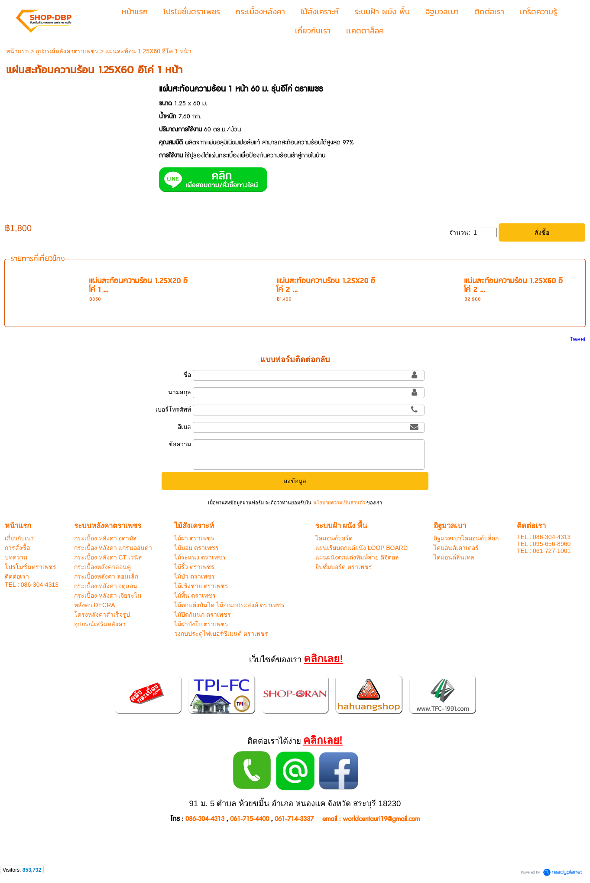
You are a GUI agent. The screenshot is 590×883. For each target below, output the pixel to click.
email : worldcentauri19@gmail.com (371, 819)
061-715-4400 (249, 819)
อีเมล (184, 426)
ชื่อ (187, 374)
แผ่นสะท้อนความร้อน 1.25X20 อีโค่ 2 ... (325, 285)
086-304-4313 (204, 819)
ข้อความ (180, 444)
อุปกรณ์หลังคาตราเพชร (67, 51)
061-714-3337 (294, 819)
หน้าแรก (17, 51)
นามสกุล (179, 392)
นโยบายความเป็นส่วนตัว (338, 502)
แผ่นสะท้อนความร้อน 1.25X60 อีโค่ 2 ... (513, 285)
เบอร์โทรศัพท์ (173, 409)
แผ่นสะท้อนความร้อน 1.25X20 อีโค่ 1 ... (138, 285)
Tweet (578, 339)
